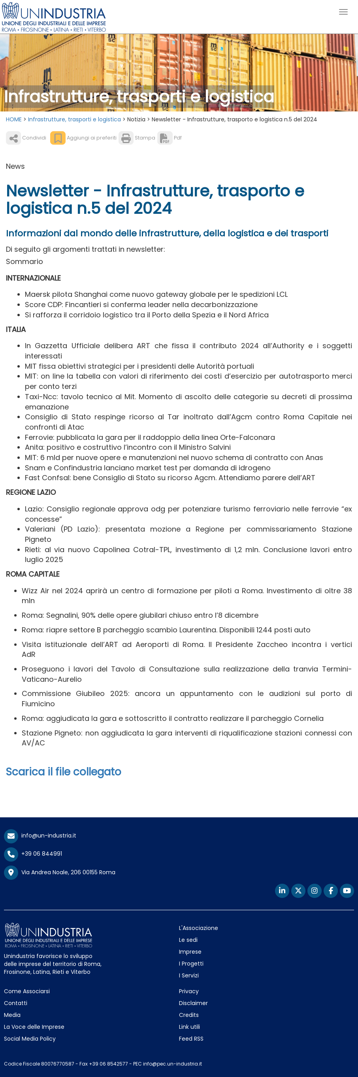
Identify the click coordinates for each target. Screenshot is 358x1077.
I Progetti (191, 964)
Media (12, 1015)
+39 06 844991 (33, 854)
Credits (189, 1015)
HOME (14, 119)
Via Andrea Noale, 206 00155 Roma (59, 873)
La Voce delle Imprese (34, 1027)
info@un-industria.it (40, 835)
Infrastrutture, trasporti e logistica (74, 119)
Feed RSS (191, 1039)
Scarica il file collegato (63, 772)
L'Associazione (198, 928)
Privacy (189, 991)
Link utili (189, 1027)
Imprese (190, 952)
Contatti (15, 1003)
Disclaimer (193, 1003)
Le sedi (188, 940)
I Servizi (189, 975)
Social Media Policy (30, 1039)
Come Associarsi (27, 991)
